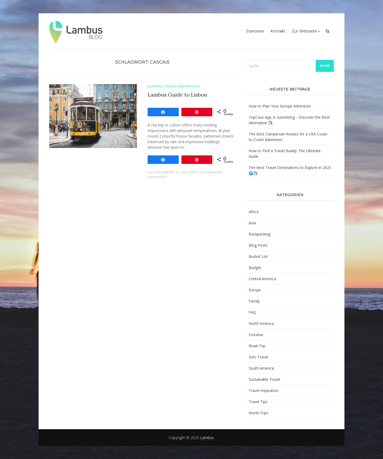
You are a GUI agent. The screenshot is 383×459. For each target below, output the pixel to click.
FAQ (252, 312)
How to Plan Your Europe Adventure (280, 106)
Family (254, 301)
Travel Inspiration (181, 86)
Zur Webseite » (306, 31)
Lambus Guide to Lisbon (177, 95)
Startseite (255, 31)
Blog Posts (258, 245)
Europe (155, 86)
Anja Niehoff (163, 172)
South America (261, 368)
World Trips (258, 412)
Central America (262, 278)
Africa (254, 211)
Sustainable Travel (264, 379)
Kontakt (277, 31)
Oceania (256, 334)
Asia (252, 222)
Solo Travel (258, 356)
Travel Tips (258, 401)
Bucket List (258, 256)
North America (261, 323)
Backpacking (259, 234)
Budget (255, 267)
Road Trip (257, 345)
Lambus (207, 437)
